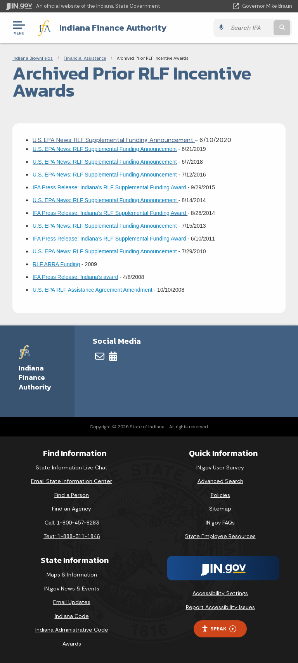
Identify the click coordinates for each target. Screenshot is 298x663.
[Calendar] (113, 356)
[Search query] (250, 27)
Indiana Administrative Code (71, 629)
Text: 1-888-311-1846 (71, 536)
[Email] (99, 356)
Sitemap (220, 508)
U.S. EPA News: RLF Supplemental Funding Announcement (114, 140)
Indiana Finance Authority (112, 27)
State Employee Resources (220, 536)
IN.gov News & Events (71, 588)
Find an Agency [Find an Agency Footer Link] (71, 508)
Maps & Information (72, 574)
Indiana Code (72, 616)
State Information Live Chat (71, 467)
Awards (71, 643)
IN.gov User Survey (220, 467)
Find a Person (71, 495)
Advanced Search (220, 481)
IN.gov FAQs (220, 522)
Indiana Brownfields (32, 58)
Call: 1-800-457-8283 (72, 522)
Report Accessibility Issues (220, 607)
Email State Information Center (71, 481)
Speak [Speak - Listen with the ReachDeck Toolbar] (218, 628)
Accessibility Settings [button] (220, 593)
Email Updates (71, 602)
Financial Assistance (85, 58)
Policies (220, 495)
